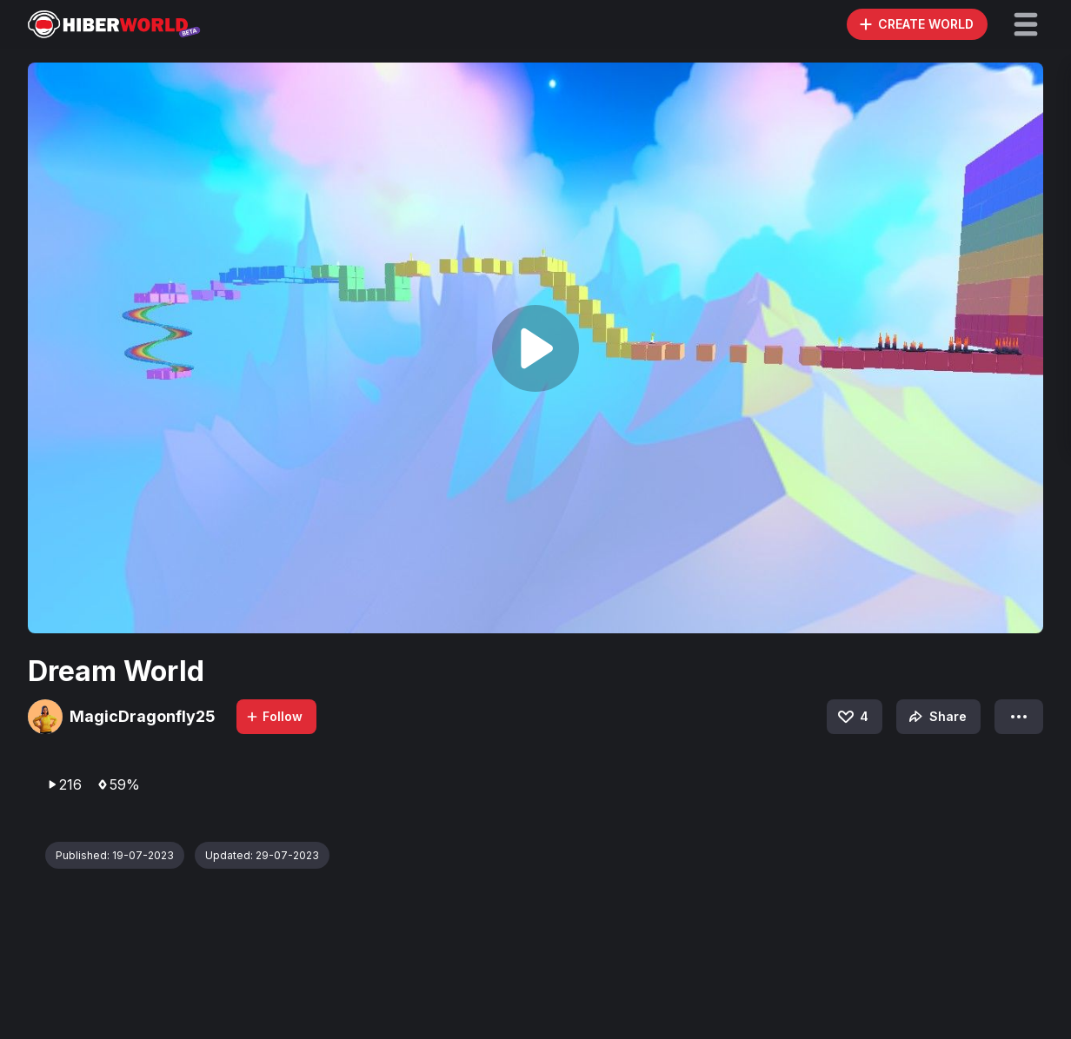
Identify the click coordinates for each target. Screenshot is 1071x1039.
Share (936, 716)
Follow (274, 716)
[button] (1025, 24)
